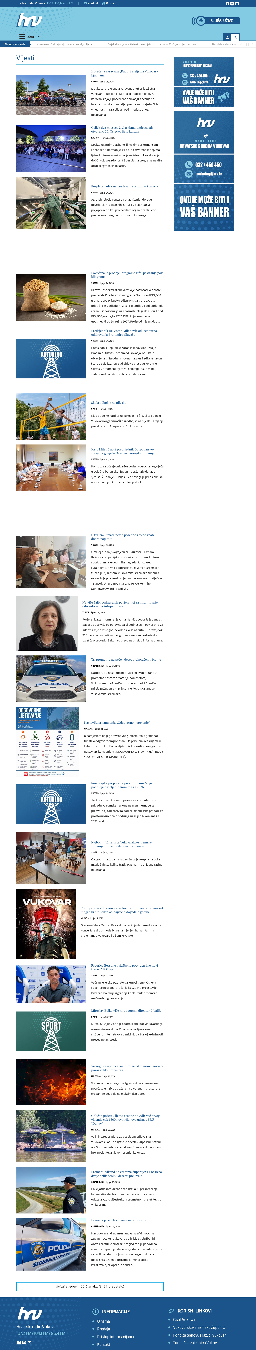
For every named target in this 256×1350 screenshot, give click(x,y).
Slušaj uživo (221, 20)
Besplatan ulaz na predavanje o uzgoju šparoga (124, 199)
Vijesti (94, 85)
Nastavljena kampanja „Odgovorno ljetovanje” (121, 759)
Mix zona (88, 769)
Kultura (95, 150)
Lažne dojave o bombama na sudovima (121, 1294)
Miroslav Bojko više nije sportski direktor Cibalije (125, 1070)
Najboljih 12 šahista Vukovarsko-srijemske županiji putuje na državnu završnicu (126, 890)
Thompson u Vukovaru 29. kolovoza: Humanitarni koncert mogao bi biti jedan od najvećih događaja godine (119, 956)
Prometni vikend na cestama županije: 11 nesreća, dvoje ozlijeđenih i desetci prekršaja (123, 1242)
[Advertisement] (90, 265)
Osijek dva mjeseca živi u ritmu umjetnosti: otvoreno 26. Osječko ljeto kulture (154, 44)
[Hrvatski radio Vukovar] (29, 20)
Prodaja (109, 3)
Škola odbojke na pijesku (117, 428)
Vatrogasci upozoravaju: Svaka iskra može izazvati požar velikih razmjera (125, 1131)
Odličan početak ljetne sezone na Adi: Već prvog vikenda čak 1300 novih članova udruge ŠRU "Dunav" (126, 1184)
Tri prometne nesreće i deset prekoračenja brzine (121, 695)
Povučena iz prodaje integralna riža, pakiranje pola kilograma (124, 289)
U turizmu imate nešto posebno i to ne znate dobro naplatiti (126, 568)
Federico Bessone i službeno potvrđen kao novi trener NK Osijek (121, 1018)
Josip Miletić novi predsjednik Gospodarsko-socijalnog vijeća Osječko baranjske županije (123, 478)
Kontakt (91, 3)
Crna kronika (97, 705)
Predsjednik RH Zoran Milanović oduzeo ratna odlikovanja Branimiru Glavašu (125, 353)
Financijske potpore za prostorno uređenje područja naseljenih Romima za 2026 (126, 826)
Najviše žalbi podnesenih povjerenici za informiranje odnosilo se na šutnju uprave (122, 637)
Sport (94, 435)
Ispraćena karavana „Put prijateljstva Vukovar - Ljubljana (61, 44)
